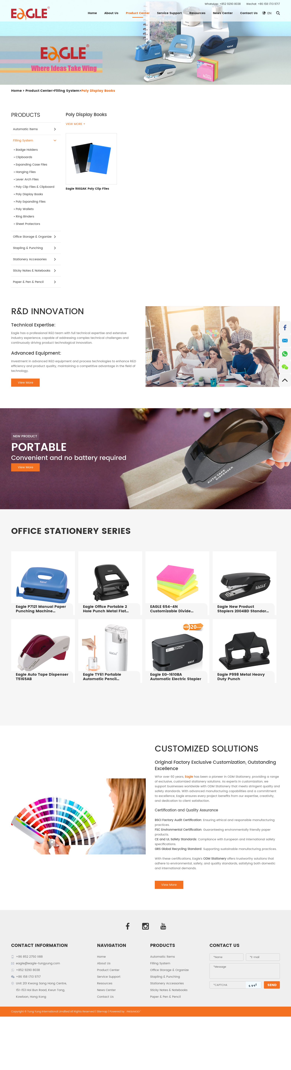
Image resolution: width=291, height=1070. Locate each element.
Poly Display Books (98, 90)
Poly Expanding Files (30, 201)
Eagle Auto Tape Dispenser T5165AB (42, 677)
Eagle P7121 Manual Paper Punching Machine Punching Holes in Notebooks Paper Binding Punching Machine (41, 609)
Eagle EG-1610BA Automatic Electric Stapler (175, 677)
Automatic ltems (34, 129)
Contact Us (249, 13)
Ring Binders (25, 216)
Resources (197, 13)
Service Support (169, 13)
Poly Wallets (25, 209)
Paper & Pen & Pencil (34, 282)
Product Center (138, 13)
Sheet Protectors (28, 224)
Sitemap (102, 1011)
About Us (111, 13)
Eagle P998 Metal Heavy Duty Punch (241, 677)
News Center (223, 13)
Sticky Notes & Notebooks (34, 270)
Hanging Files (26, 172)
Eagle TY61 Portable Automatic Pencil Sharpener (102, 677)
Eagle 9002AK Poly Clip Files (87, 188)
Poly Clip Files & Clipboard (35, 186)
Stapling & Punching (34, 248)
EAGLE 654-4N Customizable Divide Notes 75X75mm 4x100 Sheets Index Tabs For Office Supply (172, 609)
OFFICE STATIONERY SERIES (71, 531)
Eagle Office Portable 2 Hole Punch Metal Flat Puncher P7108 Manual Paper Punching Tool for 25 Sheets (109, 609)
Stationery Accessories (34, 259)
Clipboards (24, 157)
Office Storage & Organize (34, 237)
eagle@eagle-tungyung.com (38, 963)
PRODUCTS (162, 945)
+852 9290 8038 (230, 4)
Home (92, 13)
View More (25, 382)
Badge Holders (27, 149)
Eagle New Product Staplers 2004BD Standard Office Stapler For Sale (243, 609)
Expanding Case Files (31, 164)
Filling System (66, 90)
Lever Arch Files (27, 179)
